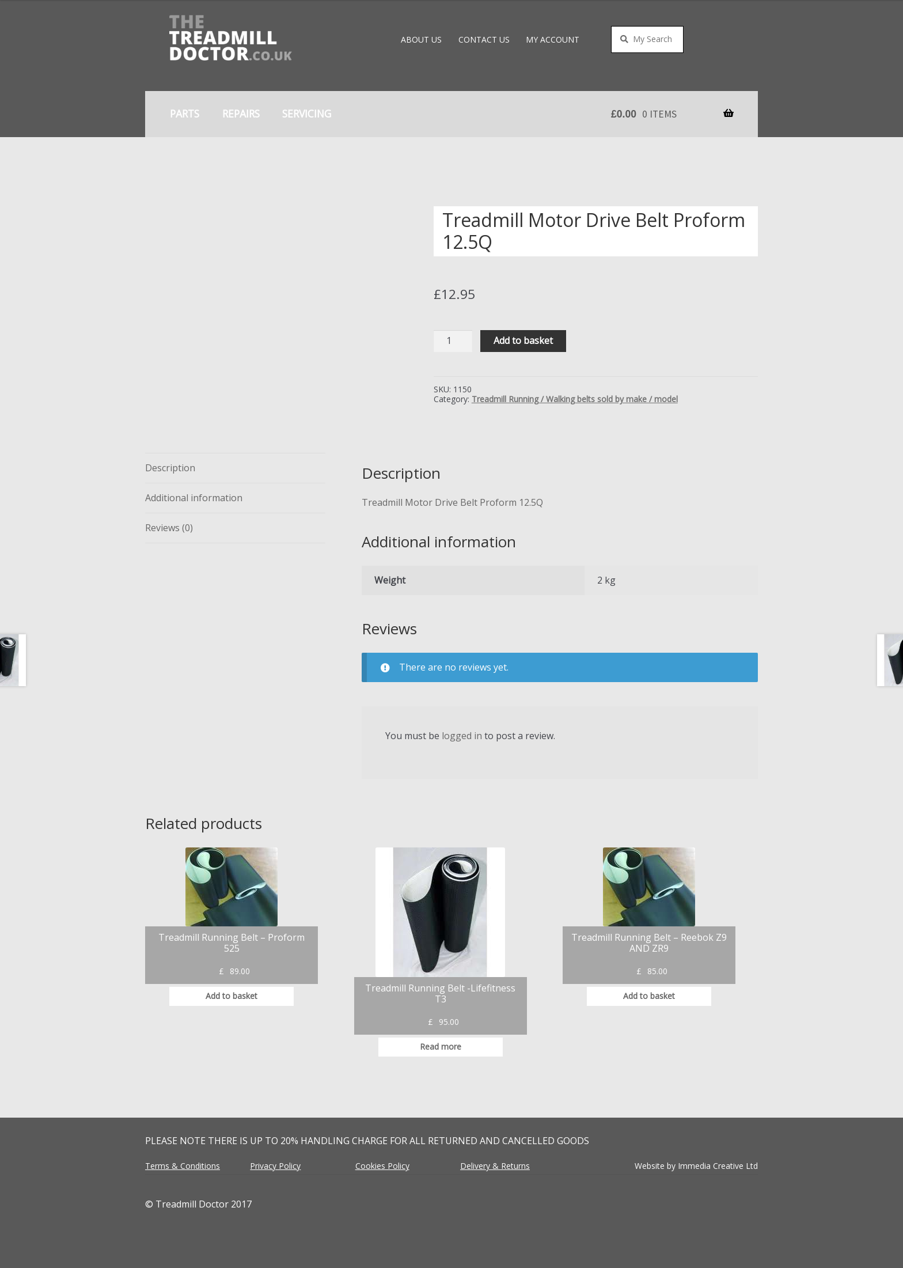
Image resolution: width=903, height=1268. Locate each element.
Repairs (241, 113)
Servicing (306, 113)
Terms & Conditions (182, 1165)
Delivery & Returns (495, 1165)
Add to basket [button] (231, 995)
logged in (462, 735)
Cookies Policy (382, 1165)
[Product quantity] (453, 341)
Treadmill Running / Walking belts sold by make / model (575, 398)
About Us (421, 39)
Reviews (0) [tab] (169, 527)
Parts (184, 113)
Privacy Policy (275, 1165)
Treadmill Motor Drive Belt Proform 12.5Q (452, 502)
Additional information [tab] (193, 497)
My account (552, 39)
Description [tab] (170, 467)
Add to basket (523, 340)
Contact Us (484, 39)
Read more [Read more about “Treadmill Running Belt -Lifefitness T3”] (440, 1046)
